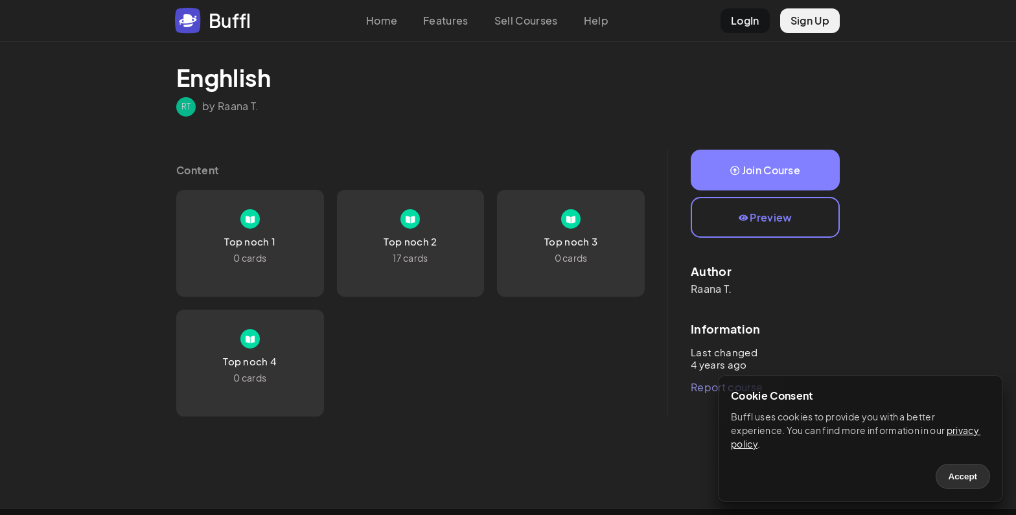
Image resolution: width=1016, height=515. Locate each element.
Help (596, 20)
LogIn (745, 20)
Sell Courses (526, 20)
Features (445, 20)
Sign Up (810, 20)
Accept (963, 476)
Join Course (765, 170)
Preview (765, 217)
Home (381, 20)
